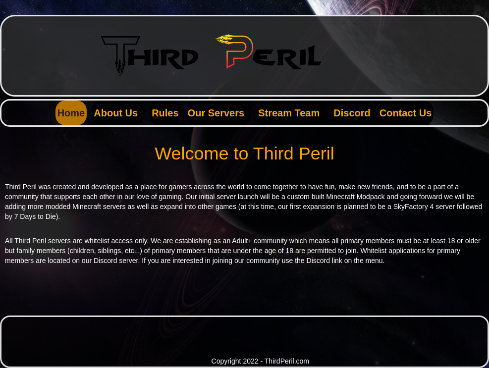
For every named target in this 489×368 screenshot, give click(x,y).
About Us (116, 112)
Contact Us (406, 112)
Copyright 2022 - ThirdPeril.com (260, 361)
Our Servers (216, 112)
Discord (351, 112)
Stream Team (289, 112)
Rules (165, 112)
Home (71, 112)
